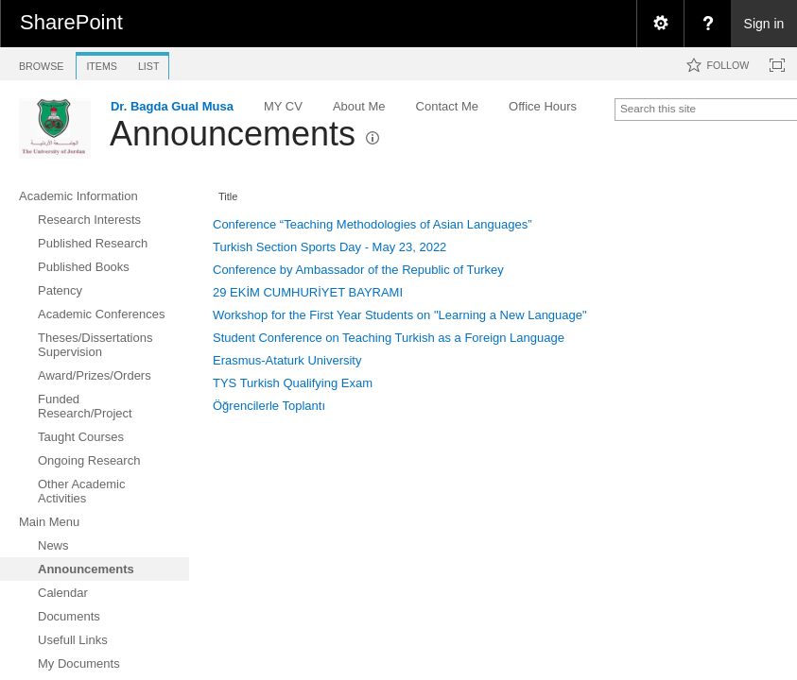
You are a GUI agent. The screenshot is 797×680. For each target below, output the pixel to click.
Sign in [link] (764, 23)
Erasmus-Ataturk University (287, 360)
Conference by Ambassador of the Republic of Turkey (358, 270)
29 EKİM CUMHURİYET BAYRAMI (308, 292)
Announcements (232, 133)
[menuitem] (660, 23)
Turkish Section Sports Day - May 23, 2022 (329, 247)
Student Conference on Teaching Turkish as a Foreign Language (388, 338)
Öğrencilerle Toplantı (269, 406)
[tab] (41, 62)
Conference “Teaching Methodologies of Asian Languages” (372, 224)
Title (227, 196)
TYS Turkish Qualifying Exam (293, 383)
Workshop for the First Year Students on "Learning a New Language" (400, 315)
